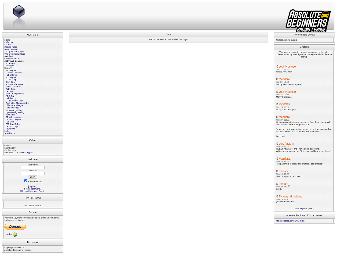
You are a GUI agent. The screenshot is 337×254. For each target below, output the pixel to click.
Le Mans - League (14, 110)
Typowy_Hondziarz (290, 196)
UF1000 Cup (12, 126)
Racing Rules (10, 47)
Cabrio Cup (11, 98)
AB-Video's (9, 133)
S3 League (11, 77)
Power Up (10, 129)
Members (8, 56)
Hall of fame (11, 75)
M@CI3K (284, 104)
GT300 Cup (11, 80)
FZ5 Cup (10, 122)
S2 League (11, 70)
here (327, 54)
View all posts (301, 208)
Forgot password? (32, 189)
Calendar (8, 42)
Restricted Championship (17, 103)
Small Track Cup (13, 87)
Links (6, 131)
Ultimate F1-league (14, 105)
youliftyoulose (287, 66)
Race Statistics (11, 49)
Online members (12, 58)
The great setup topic (14, 51)
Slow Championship (15, 94)
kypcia (30, 152)
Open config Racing (15, 112)
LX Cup (9, 91)
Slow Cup (10, 82)
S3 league (10, 63)
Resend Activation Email (32, 191)
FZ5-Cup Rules (13, 124)
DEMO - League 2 (14, 119)
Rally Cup (10, 89)
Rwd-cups (10, 115)
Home (7, 40)
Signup (32, 186)
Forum (7, 44)
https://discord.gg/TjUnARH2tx (290, 221)
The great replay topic (14, 54)
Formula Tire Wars (14, 84)
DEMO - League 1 (14, 117)
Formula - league (14, 73)
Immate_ (284, 171)
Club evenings (12, 108)
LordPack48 (286, 143)
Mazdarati (285, 79)
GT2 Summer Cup (14, 101)
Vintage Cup (11, 65)
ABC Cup (10, 96)
